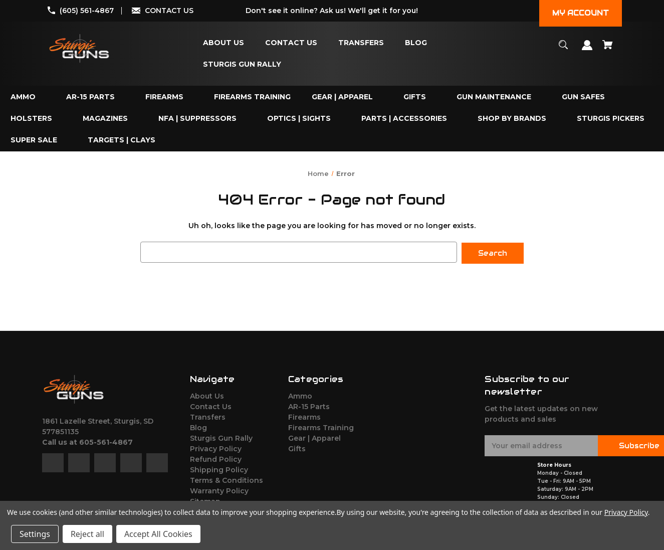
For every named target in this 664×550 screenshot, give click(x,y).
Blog (198, 426)
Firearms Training (321, 426)
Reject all (87, 533)
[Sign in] (587, 50)
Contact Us (211, 405)
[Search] (563, 49)
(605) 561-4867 (87, 10)
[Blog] (415, 43)
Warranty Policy (219, 489)
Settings (35, 533)
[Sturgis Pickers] (610, 118)
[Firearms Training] (252, 97)
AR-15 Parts (309, 405)
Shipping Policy (219, 468)
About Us (207, 395)
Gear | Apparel (314, 437)
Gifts (297, 447)
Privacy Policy (216, 447)
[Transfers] (361, 43)
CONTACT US (169, 10)
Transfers (208, 416)
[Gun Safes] (583, 97)
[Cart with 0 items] (608, 49)
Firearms (304, 416)
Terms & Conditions (226, 479)
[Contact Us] (291, 43)
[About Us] (223, 43)
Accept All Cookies (158, 533)
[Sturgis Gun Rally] (242, 64)
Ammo (300, 395)
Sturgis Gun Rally (221, 437)
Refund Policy (216, 458)
